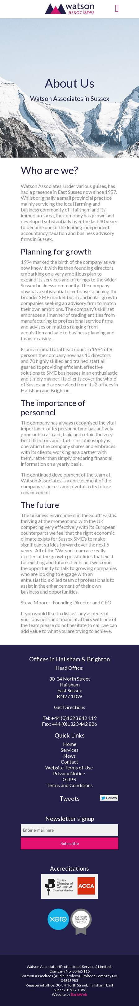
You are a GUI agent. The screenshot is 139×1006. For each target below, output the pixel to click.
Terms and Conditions (70, 785)
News (69, 756)
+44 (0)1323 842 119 (73, 718)
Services (69, 750)
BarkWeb (79, 994)
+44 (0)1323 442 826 (74, 724)
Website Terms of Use (69, 767)
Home (69, 744)
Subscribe (70, 843)
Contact (69, 761)
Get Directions (69, 707)
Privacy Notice (69, 773)
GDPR (69, 779)
